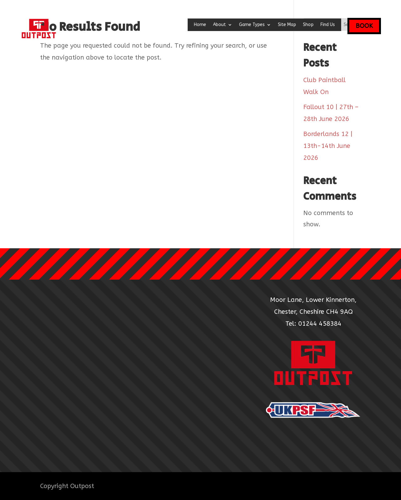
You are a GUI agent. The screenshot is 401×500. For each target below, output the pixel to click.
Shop (308, 25)
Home (200, 25)
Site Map (287, 25)
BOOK (364, 25)
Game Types (252, 25)
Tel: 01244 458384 (313, 323)
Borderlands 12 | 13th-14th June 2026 (327, 145)
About (219, 25)
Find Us (327, 25)
